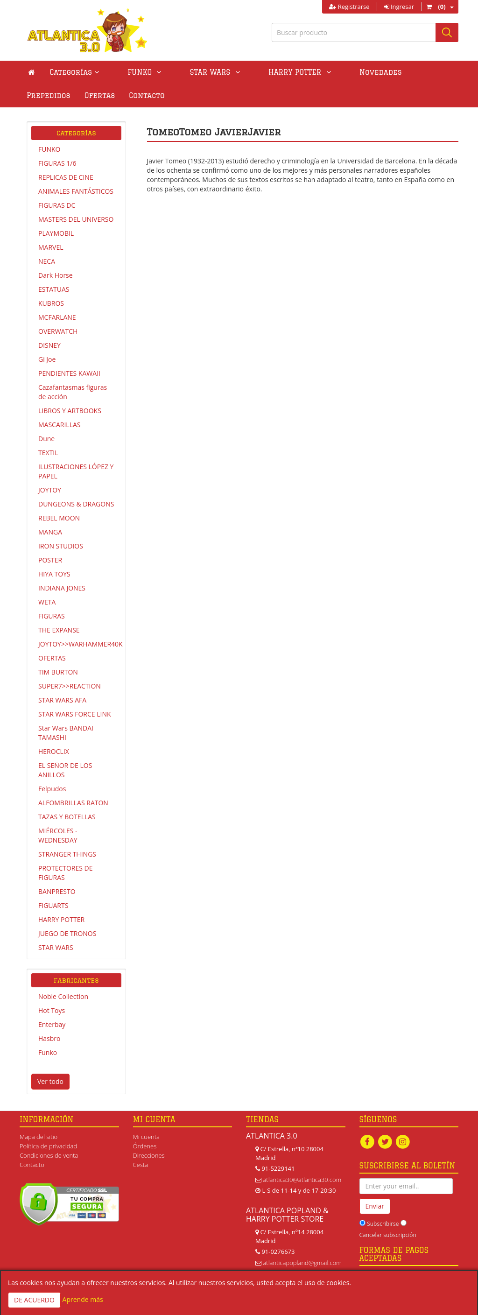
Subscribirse (383, 1224)
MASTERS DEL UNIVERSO (75, 219)
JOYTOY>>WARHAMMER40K (79, 644)
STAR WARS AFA (62, 700)
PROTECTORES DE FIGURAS (65, 873)
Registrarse (349, 6)
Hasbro (49, 1038)
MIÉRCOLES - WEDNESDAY (57, 835)
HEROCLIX (53, 751)
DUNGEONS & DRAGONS (76, 503)
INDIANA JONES (61, 588)
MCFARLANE (57, 317)
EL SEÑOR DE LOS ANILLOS (65, 770)
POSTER (50, 560)
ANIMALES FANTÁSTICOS (75, 191)
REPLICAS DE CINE (65, 177)
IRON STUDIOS (60, 545)
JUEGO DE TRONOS (67, 933)
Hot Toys (51, 1010)
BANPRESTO (57, 891)
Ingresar (399, 6)
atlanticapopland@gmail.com (302, 1263)
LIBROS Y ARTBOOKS (69, 410)
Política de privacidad (48, 1146)
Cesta (140, 1164)
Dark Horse (55, 275)
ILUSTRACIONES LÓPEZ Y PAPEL (75, 471)
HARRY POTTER (61, 919)
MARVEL (50, 247)
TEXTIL (48, 452)
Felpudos (52, 788)
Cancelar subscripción (387, 1235)
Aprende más (83, 1299)
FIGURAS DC (56, 205)
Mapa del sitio (38, 1136)
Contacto (44, 95)
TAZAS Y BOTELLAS (67, 816)
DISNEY (49, 345)
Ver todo (50, 1081)
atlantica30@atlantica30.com (302, 1179)
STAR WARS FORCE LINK (74, 714)
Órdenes (145, 1146)
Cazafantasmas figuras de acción (72, 392)
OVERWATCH (57, 331)
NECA (46, 261)
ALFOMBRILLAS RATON (73, 802)
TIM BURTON (58, 672)
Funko (47, 1052)
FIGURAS (51, 616)
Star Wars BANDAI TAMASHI (65, 733)
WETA (47, 602)
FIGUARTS (53, 905)
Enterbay (51, 1024)
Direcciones (149, 1155)
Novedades (322, 72)
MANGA (50, 531)
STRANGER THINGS (67, 854)
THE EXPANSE (59, 630)
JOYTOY (49, 489)
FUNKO (49, 149)
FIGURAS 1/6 (57, 163)
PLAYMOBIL (56, 233)
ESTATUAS (53, 289)
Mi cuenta (146, 1136)
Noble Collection (63, 996)
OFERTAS (52, 658)
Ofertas (430, 72)
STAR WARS (55, 947)
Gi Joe (47, 359)
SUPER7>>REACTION (69, 686)
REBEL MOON (59, 517)
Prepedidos (379, 72)
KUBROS (51, 303)
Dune (46, 438)
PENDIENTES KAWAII (69, 373)
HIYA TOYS (54, 574)
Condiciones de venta (49, 1155)
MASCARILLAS (59, 424)
